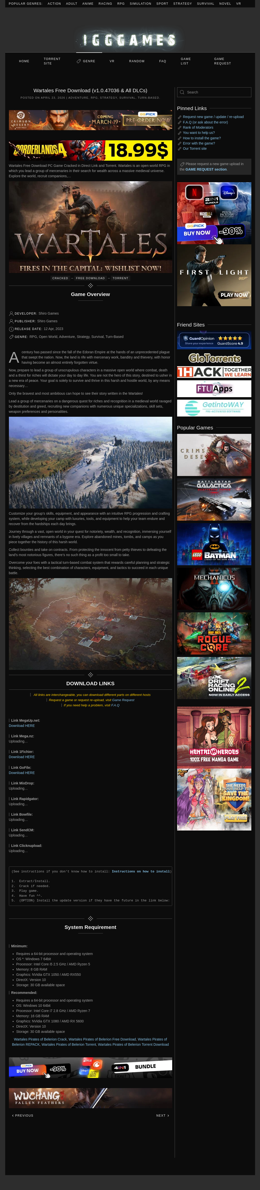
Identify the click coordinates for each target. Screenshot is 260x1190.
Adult (71, 3)
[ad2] (210, 738)
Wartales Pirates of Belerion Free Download (102, 1039)
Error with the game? (199, 143)
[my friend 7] (214, 408)
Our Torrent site (195, 148)
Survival (205, 3)
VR (238, 3)
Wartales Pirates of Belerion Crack (40, 1039)
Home (24, 61)
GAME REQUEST (222, 61)
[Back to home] (130, 29)
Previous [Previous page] (23, 1115)
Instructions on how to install (141, 871)
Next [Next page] (162, 1115)
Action (54, 3)
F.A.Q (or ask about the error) (205, 122)
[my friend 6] (214, 388)
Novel (225, 3)
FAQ (162, 61)
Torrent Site (52, 61)
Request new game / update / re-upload (213, 117)
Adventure (78, 97)
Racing (106, 3)
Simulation (140, 3)
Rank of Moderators (198, 127)
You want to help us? (199, 133)
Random (136, 61)
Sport (162, 3)
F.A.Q (115, 705)
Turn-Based (148, 97)
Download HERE (22, 726)
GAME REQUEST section (206, 169)
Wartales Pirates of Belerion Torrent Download (133, 1044)
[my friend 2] (214, 357)
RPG (121, 3)
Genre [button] (89, 61)
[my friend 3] (214, 372)
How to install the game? (202, 138)
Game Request (123, 700)
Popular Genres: (26, 3)
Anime (88, 3)
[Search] (214, 92)
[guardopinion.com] (214, 340)
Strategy (182, 3)
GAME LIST (186, 61)
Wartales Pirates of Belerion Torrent (69, 1044)
